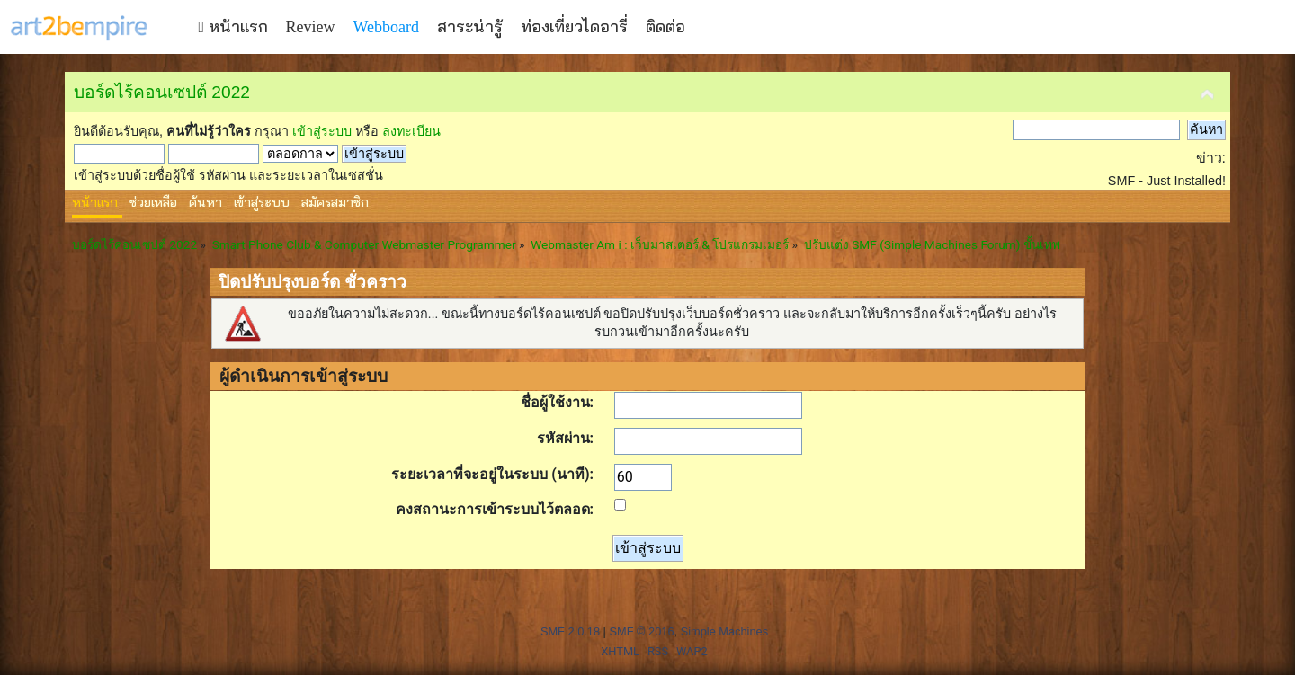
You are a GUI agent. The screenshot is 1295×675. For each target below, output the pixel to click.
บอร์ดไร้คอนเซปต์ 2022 (162, 92)
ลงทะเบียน (411, 131)
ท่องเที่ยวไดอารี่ (574, 27)
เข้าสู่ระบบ (322, 131)
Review (310, 27)
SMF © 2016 (641, 631)
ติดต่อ (665, 27)
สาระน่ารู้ (470, 27)
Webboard (386, 27)
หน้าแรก (232, 27)
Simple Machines (724, 631)
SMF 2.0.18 (570, 631)
